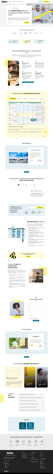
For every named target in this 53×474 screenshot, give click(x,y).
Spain (41, 465)
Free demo (26, 22)
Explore (28, 256)
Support (40, 1)
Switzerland (42, 466)
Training (32, 454)
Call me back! (46, 1)
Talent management (25, 457)
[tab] (31, 394)
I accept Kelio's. (33, 318)
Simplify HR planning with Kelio (27, 82)
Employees (25, 98)
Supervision (41, 98)
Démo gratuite (39, 207)
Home (2, 4)
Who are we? (42, 454)
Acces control (24, 456)
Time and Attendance (25, 454)
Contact (41, 456)
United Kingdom (42, 467)
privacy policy (35, 318)
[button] (8, 157)
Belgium (41, 460)
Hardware (14, 1)
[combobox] (50, 1)
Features (10, 1)
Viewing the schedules (33, 98)
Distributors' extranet (34, 461)
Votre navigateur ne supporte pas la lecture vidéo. (18, 194)
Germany (41, 462)
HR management (12, 98)
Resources (17, 1)
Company (21, 1)
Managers (19, 98)
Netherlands (42, 463)
